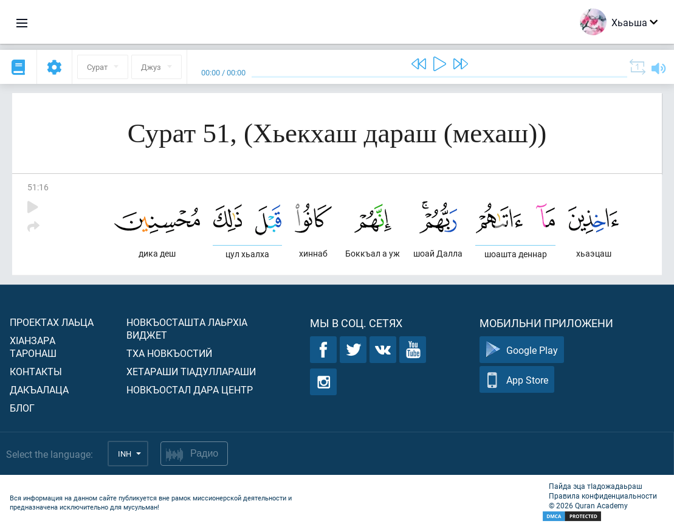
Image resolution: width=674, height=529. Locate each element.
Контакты (36, 371)
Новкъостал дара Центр (189, 389)
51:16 (38, 187)
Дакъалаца (39, 389)
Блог (22, 407)
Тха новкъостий (169, 353)
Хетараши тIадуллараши (191, 371)
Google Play (522, 350)
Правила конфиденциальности (603, 495)
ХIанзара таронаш (33, 346)
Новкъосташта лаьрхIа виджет (186, 328)
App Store (517, 379)
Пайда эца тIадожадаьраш (595, 486)
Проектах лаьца (52, 322)
